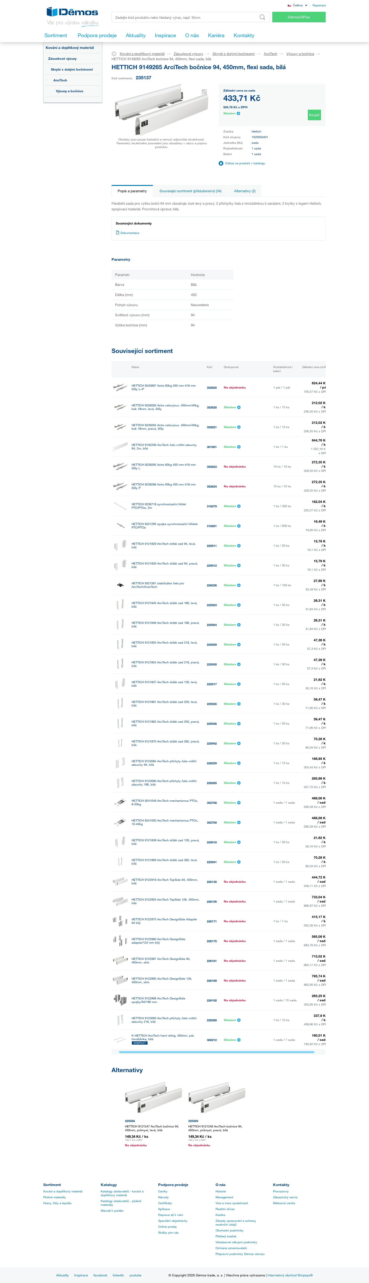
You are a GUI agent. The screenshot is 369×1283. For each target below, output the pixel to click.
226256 (212, 585)
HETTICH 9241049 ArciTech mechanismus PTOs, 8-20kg (165, 802)
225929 (212, 644)
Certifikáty (165, 1203)
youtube (135, 1275)
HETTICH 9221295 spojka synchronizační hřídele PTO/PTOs (165, 525)
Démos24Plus (299, 17)
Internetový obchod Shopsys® (290, 1275)
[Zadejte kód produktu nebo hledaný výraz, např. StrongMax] (191, 17)
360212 (212, 1040)
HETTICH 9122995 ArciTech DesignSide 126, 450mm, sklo (162, 980)
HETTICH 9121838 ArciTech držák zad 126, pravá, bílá (166, 842)
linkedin (118, 1275)
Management (224, 1197)
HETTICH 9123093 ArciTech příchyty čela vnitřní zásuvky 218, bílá (164, 1019)
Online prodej (167, 1226)
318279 (212, 506)
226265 (212, 783)
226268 (212, 1020)
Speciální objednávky (173, 1221)
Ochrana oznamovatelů (231, 1248)
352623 (212, 467)
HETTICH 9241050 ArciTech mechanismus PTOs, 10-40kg (165, 822)
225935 (212, 704)
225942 (212, 743)
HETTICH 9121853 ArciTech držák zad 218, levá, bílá (164, 644)
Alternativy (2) (245, 191)
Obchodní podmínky (230, 1230)
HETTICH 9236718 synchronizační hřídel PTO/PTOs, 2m (159, 505)
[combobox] (297, 5)
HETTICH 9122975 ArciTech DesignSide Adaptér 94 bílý (164, 921)
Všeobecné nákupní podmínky (236, 1242)
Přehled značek (226, 1236)
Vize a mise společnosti (232, 1203)
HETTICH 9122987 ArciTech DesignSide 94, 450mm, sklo (161, 960)
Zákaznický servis (285, 1197)
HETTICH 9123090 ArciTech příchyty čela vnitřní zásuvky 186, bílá (164, 782)
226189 (212, 980)
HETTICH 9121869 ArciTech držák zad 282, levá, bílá (164, 861)
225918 (212, 842)
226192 (212, 1000)
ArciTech (60, 80)
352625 (212, 387)
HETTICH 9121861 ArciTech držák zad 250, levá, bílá (164, 703)
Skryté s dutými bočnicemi (72, 69)
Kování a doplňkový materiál (70, 47)
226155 (212, 901)
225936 (212, 724)
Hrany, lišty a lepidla (57, 1203)
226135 (212, 882)
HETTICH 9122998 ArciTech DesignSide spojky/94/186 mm (158, 1000)
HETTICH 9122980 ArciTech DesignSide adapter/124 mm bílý (158, 940)
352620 (212, 407)
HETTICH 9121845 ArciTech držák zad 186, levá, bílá (164, 604)
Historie (221, 1191)
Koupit (314, 115)
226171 (212, 921)
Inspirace (81, 1275)
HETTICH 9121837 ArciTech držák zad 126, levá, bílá (164, 683)
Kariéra (220, 1215)
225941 (212, 862)
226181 (212, 961)
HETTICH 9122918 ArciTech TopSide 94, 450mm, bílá (165, 881)
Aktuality (62, 1275)
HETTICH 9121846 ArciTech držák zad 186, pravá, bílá (166, 624)
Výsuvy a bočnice (69, 91)
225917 (212, 684)
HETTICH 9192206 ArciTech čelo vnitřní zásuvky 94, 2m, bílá (164, 446)
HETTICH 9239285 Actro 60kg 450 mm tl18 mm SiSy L (164, 466)
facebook (100, 1275)
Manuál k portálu (112, 1210)
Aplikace (164, 1209)
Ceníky (163, 1191)
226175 (212, 941)
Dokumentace (127, 233)
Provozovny (281, 1191)
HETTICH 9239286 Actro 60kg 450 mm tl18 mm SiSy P (164, 486)
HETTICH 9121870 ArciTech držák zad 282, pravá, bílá (166, 743)
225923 (212, 605)
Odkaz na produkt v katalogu (245, 163)
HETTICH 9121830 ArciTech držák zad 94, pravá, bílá (165, 565)
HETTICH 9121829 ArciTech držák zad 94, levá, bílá (164, 545)
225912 (212, 565)
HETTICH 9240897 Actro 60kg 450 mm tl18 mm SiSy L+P (164, 387)
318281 (212, 526)
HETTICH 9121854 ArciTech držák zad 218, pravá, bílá (166, 664)
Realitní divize (225, 1209)
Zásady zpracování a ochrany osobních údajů (236, 1222)
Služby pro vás (168, 1232)
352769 (212, 822)
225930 (212, 664)
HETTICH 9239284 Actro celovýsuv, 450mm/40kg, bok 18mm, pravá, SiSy (165, 426)
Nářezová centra (284, 1203)
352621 (212, 427)
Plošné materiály (54, 1197)
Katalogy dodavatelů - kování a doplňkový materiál (122, 1193)
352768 (212, 803)
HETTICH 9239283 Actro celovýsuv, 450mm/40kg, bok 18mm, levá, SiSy (165, 407)
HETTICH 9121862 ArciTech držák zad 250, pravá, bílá (166, 723)
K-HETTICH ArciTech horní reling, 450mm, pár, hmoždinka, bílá (163, 1037)
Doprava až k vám (170, 1215)
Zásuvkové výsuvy (62, 58)
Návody (163, 1197)
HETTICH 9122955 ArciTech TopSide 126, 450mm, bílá (166, 901)
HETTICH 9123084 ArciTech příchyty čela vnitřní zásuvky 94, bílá (164, 762)
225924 (212, 625)
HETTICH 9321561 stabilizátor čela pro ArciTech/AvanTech (158, 585)
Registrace (319, 5)
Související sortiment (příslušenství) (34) (190, 191)
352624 (212, 486)
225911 (212, 546)
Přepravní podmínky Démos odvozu (240, 1254)
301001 (212, 447)
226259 (212, 763)
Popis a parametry (132, 191)
